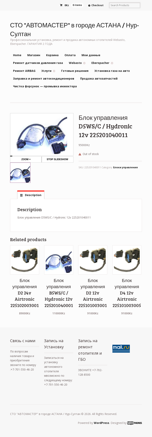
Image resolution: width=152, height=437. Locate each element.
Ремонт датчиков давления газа (38, 63)
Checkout (97, 5)
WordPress (101, 423)
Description (32, 195)
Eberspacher (100, 63)
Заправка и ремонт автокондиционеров (43, 78)
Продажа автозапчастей (99, 78)
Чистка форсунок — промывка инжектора (45, 86)
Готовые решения (74, 71)
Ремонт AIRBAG (24, 71)
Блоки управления (125, 167)
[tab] (30, 195)
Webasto (75, 63)
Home (17, 55)
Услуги (46, 71)
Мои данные (91, 55)
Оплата (70, 55)
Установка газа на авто (112, 71)
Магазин (33, 55)
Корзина (52, 55)
